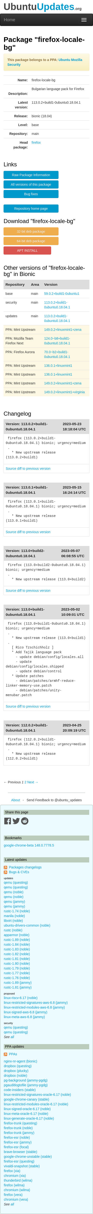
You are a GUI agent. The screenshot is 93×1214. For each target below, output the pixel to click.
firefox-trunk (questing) (20, 1123)
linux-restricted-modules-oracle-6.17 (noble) (36, 1104)
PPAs (13, 1054)
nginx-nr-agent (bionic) (20, 1061)
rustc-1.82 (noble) (17, 954)
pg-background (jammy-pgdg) (26, 1080)
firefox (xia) (12, 1171)
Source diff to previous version (28, 468)
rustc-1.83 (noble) (17, 949)
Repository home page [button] (31, 208)
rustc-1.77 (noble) (17, 973)
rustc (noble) (13, 930)
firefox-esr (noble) (17, 1137)
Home (9, 19)
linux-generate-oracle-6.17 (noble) (29, 1118)
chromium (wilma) (17, 1190)
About (15, 800)
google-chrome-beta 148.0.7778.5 (29, 845)
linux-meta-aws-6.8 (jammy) (24, 1017)
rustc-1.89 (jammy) (18, 982)
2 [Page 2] (25, 782)
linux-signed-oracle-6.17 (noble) (27, 1109)
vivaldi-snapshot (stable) (22, 1166)
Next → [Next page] (33, 782)
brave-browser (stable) (20, 1152)
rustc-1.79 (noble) (17, 968)
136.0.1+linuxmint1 (58, 365)
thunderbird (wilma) (18, 1180)
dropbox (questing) (18, 1066)
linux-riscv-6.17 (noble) (21, 998)
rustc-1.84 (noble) (17, 944)
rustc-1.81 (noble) (17, 959)
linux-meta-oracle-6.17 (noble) (26, 1114)
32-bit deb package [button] (31, 231)
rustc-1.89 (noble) (17, 940)
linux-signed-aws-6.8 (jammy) (25, 1012)
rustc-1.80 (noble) (17, 963)
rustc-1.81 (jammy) (18, 987)
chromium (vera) (16, 1199)
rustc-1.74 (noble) (17, 911)
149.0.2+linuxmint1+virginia (64, 392)
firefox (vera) (13, 1195)
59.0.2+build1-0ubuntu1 (61, 294)
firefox (36, 142)
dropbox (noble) (15, 1075)
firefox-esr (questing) (19, 1161)
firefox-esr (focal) (16, 1147)
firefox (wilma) (14, 1185)
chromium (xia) (15, 1176)
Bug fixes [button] (31, 194)
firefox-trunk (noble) (18, 1128)
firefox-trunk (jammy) (19, 1133)
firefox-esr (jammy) (18, 1142)
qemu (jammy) (14, 901)
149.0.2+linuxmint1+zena (62, 330)
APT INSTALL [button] (27, 250)
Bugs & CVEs (19, 872)
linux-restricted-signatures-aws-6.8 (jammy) (36, 1003)
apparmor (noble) (16, 935)
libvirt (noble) (13, 921)
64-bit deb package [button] (31, 241)
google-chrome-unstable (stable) (28, 1156)
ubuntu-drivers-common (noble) (27, 925)
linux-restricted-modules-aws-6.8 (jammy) (34, 1007)
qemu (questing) (16, 882)
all (12, 1037)
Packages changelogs (25, 867)
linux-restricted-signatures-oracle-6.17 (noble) (37, 1095)
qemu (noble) (14, 892)
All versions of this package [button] (31, 184)
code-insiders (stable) (20, 1090)
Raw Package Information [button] (31, 175)
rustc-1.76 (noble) (17, 978)
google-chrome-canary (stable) (26, 1099)
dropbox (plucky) (16, 1071)
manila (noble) (14, 916)
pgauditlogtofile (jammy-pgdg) (26, 1085)
